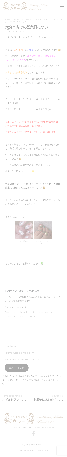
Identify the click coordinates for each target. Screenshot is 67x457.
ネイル (46, 19)
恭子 (26, 22)
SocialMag (31, 450)
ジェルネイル (26, 19)
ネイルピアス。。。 (15, 399)
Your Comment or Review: (19, 307)
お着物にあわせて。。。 (49, 399)
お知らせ (17, 19)
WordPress (43, 450)
